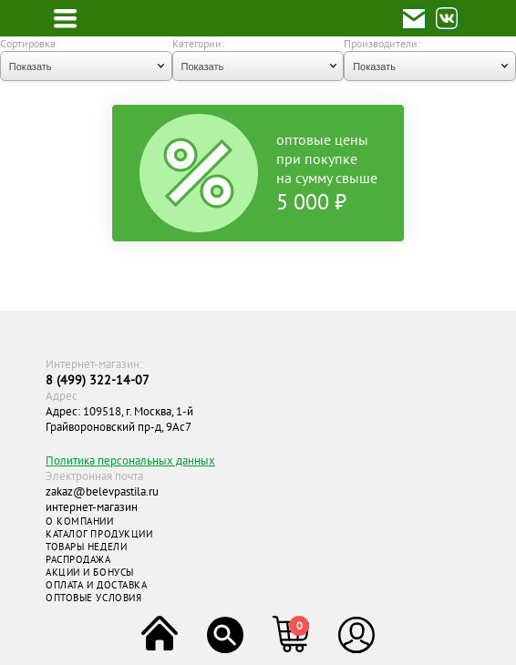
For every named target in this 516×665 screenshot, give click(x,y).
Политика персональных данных (130, 460)
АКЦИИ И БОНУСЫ (90, 572)
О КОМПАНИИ (80, 521)
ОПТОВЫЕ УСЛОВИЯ (93, 597)
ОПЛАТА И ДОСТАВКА (96, 584)
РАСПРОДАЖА (78, 559)
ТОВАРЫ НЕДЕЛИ (86, 546)
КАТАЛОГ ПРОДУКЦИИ (99, 533)
